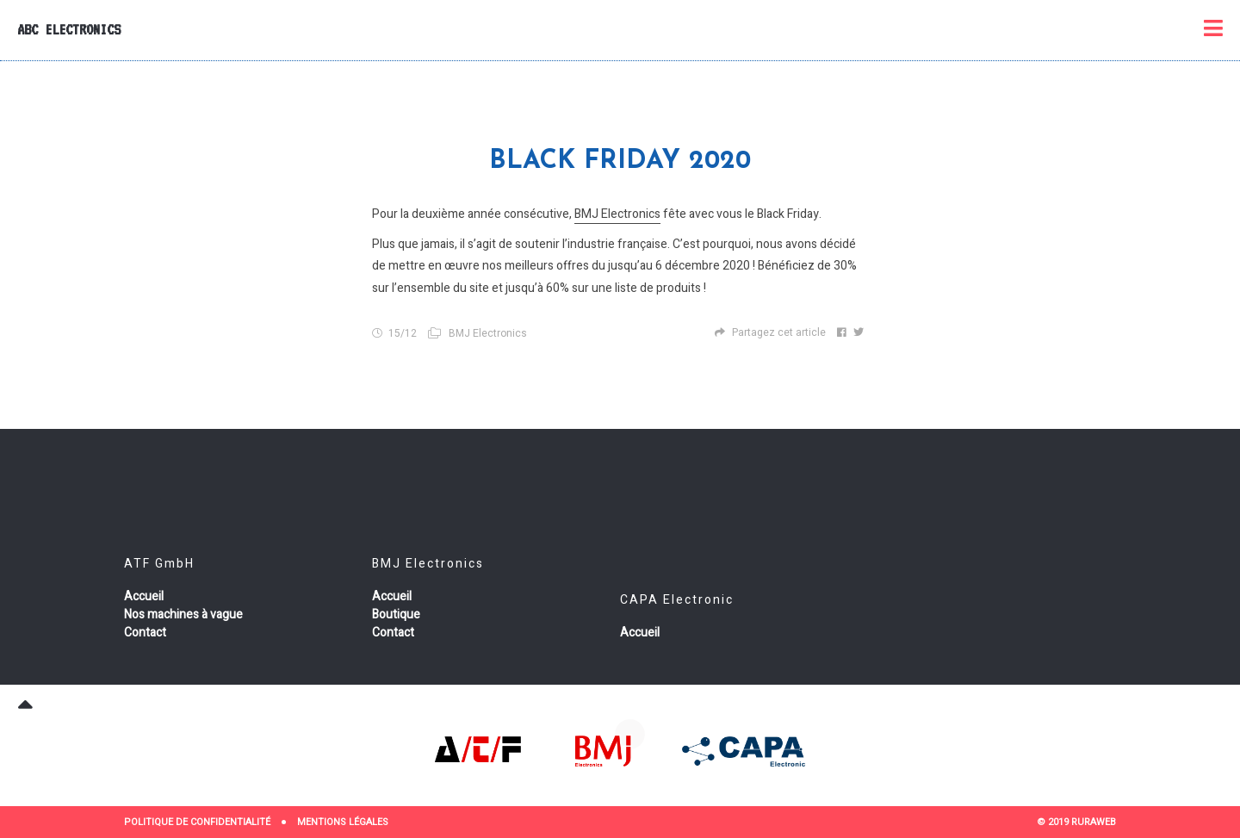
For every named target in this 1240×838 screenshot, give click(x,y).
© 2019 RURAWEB (1076, 822)
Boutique (396, 614)
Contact (145, 633)
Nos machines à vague (183, 614)
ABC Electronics (69, 29)
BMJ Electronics (617, 214)
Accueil (144, 596)
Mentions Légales (342, 822)
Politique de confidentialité (197, 822)
